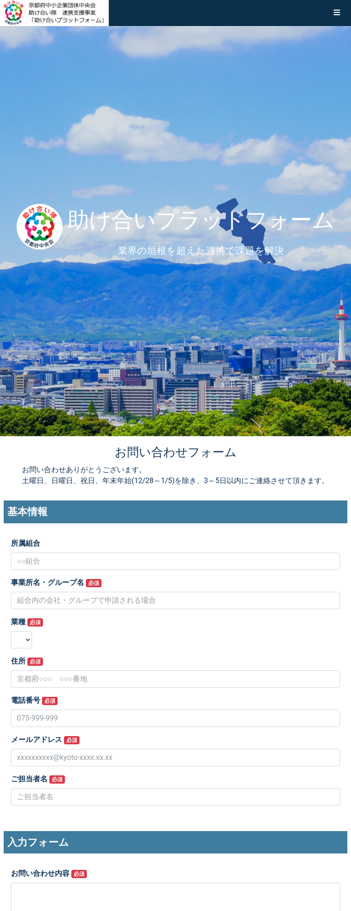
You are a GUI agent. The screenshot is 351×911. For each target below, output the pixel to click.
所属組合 (25, 543)
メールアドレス (45, 739)
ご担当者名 (38, 779)
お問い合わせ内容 (49, 873)
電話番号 (34, 700)
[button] (336, 13)
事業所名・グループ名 (56, 582)
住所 (27, 661)
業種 (27, 622)
